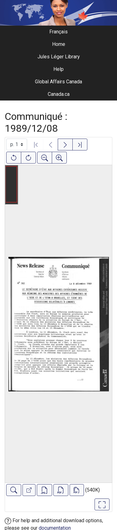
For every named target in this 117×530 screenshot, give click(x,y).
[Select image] (16, 144)
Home (58, 44)
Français (58, 32)
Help (58, 69)
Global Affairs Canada (58, 82)
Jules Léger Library (58, 57)
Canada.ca (59, 94)
